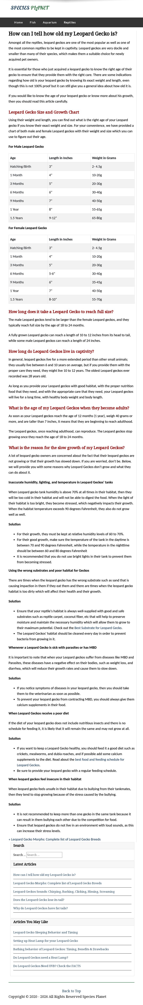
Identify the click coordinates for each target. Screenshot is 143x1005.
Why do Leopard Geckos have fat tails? (40, 908)
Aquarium (50, 22)
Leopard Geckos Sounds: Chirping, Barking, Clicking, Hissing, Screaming (64, 891)
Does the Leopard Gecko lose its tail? (38, 900)
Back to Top (71, 991)
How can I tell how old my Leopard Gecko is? (44, 875)
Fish (33, 22)
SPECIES (29, 7)
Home (18, 22)
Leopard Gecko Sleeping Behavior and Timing (45, 932)
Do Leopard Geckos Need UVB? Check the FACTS (47, 966)
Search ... (19, 855)
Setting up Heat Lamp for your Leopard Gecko (45, 941)
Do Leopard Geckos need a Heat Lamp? (40, 957)
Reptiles (70, 22)
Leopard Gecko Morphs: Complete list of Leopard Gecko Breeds (57, 883)
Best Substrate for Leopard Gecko (97, 628)
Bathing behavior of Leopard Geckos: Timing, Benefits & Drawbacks (61, 949)
